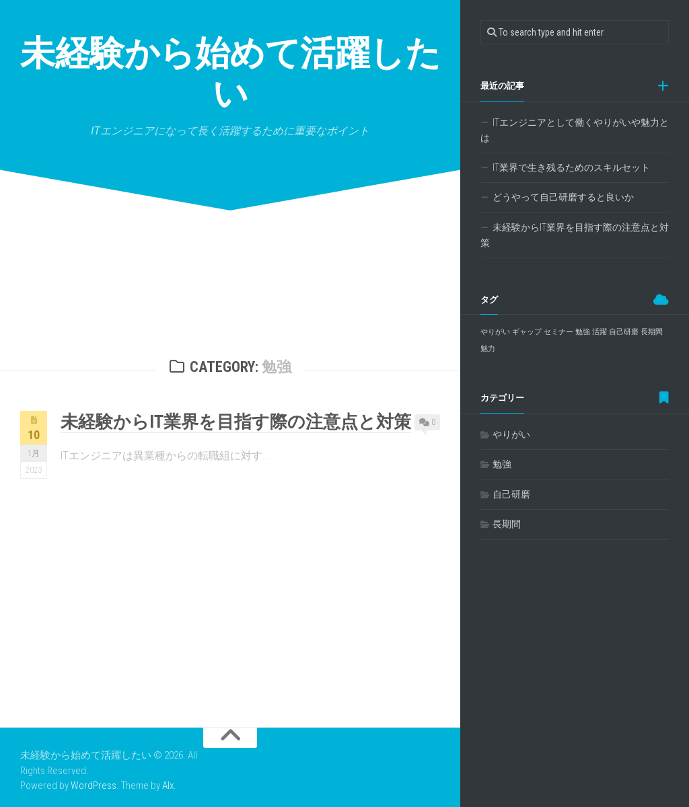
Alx (168, 785)
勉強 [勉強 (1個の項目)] (582, 332)
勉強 (502, 464)
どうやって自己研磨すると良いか (563, 197)
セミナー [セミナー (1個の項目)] (558, 332)
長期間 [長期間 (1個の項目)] (652, 332)
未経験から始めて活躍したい (230, 73)
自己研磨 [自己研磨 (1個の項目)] (624, 332)
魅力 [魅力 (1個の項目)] (487, 348)
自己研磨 (511, 494)
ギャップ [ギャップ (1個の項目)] (527, 332)
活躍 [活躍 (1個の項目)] (599, 332)
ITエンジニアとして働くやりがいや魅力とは (574, 130)
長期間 (507, 523)
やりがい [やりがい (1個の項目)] (495, 332)
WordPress (93, 785)
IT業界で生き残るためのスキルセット (571, 167)
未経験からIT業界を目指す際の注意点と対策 (236, 422)
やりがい (511, 434)
